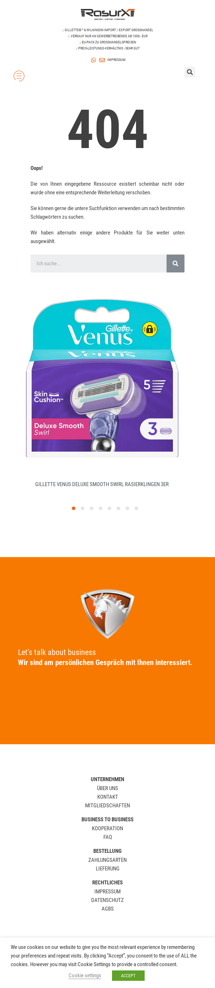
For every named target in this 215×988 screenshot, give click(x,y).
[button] (73, 519)
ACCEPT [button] (128, 975)
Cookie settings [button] (85, 975)
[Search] (175, 263)
